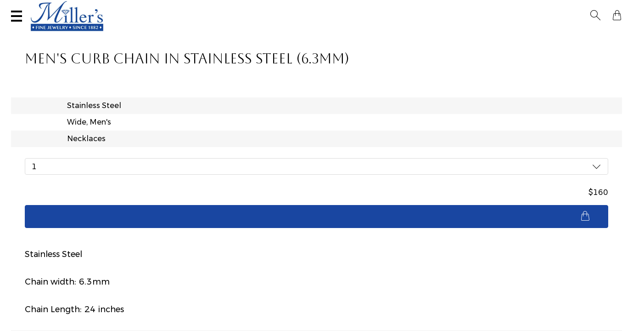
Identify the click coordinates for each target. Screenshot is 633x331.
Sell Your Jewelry (213, 8)
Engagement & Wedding (364, 35)
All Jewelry (517, 35)
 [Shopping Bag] (614, 8)
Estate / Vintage (452, 35)
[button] (598, 8)
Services (287, 8)
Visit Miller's (129, 8)
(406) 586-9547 (53, 8)
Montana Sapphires (269, 35)
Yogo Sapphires (190, 35)
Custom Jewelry (582, 35)
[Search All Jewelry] (530, 8)
